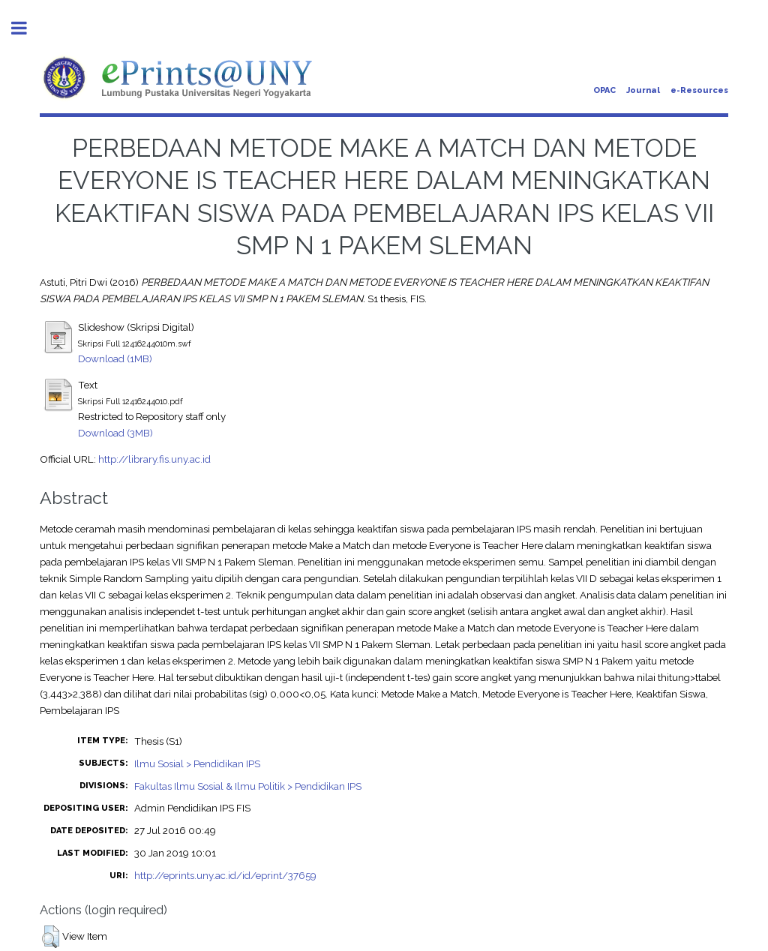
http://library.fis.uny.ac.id (154, 459)
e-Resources (699, 90)
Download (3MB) (115, 433)
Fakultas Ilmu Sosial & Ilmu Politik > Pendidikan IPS (248, 786)
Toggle (27, 28)
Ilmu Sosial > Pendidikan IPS (197, 764)
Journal (643, 90)
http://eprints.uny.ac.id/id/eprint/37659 (225, 875)
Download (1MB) (115, 358)
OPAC (604, 90)
